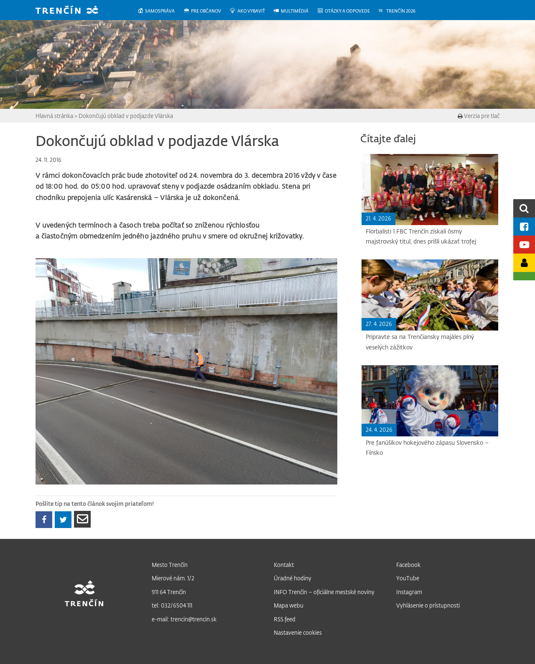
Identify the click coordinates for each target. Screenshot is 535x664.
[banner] (73, 10)
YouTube (407, 578)
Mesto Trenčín (170, 564)
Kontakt (284, 564)
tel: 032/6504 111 (172, 605)
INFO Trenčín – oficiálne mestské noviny (324, 591)
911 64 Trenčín (169, 591)
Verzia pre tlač (478, 115)
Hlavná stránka (54, 115)
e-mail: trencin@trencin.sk (184, 619)
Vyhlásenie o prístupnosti (428, 605)
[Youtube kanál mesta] (524, 245)
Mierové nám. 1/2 (173, 578)
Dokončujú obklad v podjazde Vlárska (126, 115)
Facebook (408, 564)
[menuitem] (160, 11)
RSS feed (285, 619)
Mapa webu (288, 605)
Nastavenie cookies (298, 632)
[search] (524, 208)
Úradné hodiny (292, 578)
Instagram (409, 591)
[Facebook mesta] (524, 227)
